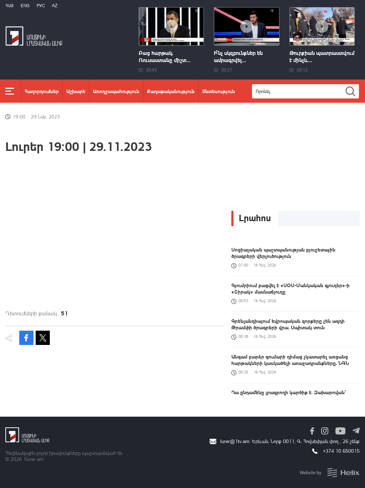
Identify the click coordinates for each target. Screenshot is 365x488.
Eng (25, 5)
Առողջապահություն (116, 91)
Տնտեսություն (218, 91)
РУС (41, 5)
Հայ (9, 5)
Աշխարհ (76, 91)
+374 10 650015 (341, 451)
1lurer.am (33, 459)
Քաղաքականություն (171, 91)
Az (54, 5)
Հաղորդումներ (42, 91)
